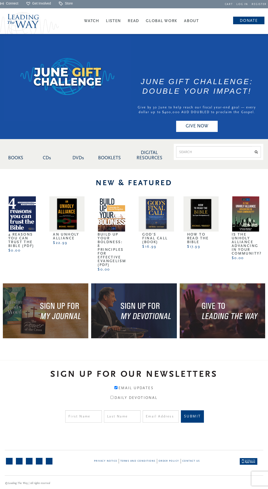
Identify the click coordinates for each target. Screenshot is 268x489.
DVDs (78, 158)
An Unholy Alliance (66, 236)
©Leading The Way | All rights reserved (27, 483)
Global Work (161, 21)
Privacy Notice (105, 461)
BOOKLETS (109, 158)
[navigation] (230, 4)
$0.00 (14, 250)
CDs (47, 158)
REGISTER (259, 4)
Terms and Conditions (137, 461)
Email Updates (136, 388)
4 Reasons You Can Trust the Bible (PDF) (21, 240)
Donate (249, 21)
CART (230, 4)
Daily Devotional (135, 398)
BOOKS (15, 158)
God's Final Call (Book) (155, 238)
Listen (113, 21)
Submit (192, 416)
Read (133, 21)
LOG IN (243, 4)
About (191, 21)
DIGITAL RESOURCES (149, 155)
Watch (91, 21)
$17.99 (193, 247)
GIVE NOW (197, 126)
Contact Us (191, 461)
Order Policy (169, 461)
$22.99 (60, 243)
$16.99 (149, 247)
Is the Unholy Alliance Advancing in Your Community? (247, 244)
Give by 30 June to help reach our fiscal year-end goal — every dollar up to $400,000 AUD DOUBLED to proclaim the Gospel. (197, 110)
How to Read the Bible (198, 238)
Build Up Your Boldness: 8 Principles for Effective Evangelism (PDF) (112, 250)
